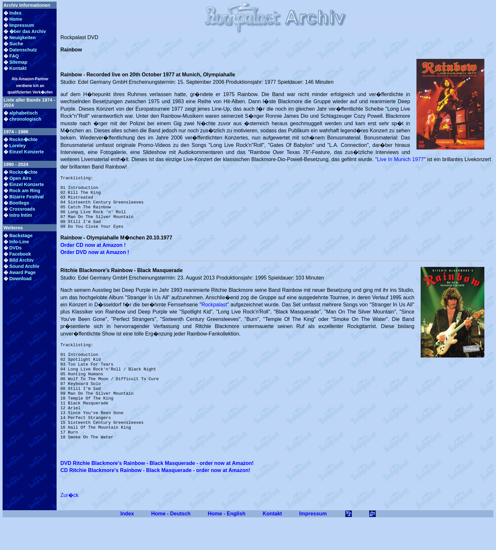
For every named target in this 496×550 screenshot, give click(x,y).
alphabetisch (23, 113)
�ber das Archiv (27, 31)
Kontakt (18, 68)
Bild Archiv (21, 260)
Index (15, 13)
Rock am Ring (24, 190)
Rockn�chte (23, 139)
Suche (16, 43)
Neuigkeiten (22, 37)
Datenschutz (23, 49)
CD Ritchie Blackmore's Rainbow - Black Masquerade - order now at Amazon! (155, 501)
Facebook (20, 254)
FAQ (14, 56)
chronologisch (25, 119)
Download (20, 278)
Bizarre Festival (26, 196)
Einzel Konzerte (26, 151)
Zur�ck (69, 526)
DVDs (15, 247)
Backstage (21, 235)
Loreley (17, 145)
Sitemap (18, 62)
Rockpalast (214, 315)
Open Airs (20, 178)
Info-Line (19, 241)
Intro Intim (20, 215)
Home (15, 19)
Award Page (22, 272)
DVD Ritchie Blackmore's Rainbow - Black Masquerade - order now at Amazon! (157, 494)
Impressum (21, 25)
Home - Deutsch (170, 544)
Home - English (226, 544)
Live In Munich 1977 (400, 159)
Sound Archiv (24, 266)
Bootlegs (19, 202)
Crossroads (22, 209)
